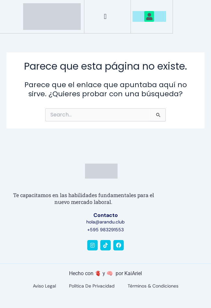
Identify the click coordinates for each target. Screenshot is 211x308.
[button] (105, 16)
